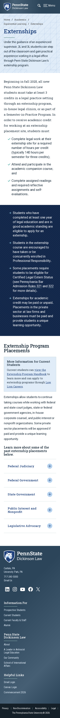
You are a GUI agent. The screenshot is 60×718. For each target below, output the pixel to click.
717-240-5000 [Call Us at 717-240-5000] (11, 576)
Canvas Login (10, 687)
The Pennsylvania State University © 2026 (31, 713)
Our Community (11, 657)
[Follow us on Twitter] (38, 590)
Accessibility (41, 708)
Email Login (9, 682)
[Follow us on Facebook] (31, 590)
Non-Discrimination (21, 708)
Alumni (7, 625)
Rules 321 (35, 288)
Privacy (5, 708)
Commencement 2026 (15, 692)
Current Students (12, 615)
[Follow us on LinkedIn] (7, 590)
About (7, 644)
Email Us (8, 580)
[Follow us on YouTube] (23, 590)
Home (7, 19)
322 (51, 288)
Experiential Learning (15, 24)
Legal (53, 708)
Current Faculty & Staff (15, 620)
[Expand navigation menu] (39, 5)
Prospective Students (14, 610)
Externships (37, 24)
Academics (20, 19)
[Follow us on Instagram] (15, 590)
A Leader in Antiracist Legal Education (14, 651)
